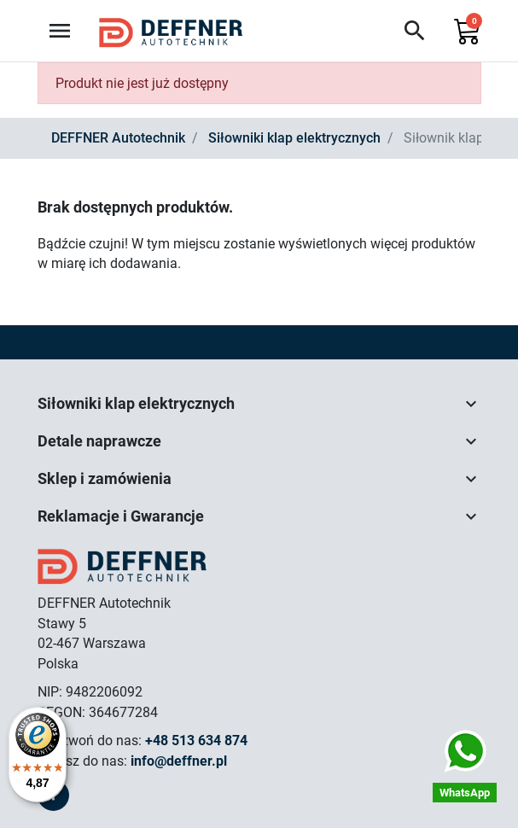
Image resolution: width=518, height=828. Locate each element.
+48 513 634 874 (196, 740)
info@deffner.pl (179, 761)
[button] (415, 31)
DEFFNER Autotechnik (118, 138)
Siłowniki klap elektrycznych (294, 138)
